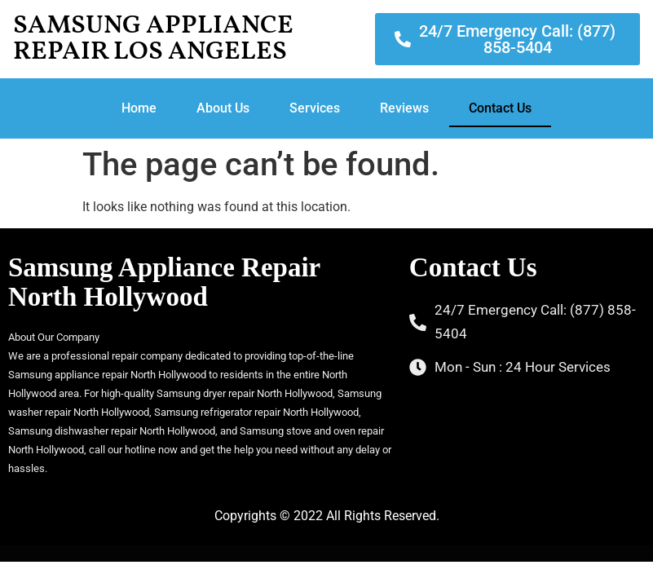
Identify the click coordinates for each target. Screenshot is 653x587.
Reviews (404, 108)
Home (139, 108)
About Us (222, 108)
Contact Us (500, 108)
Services (314, 108)
